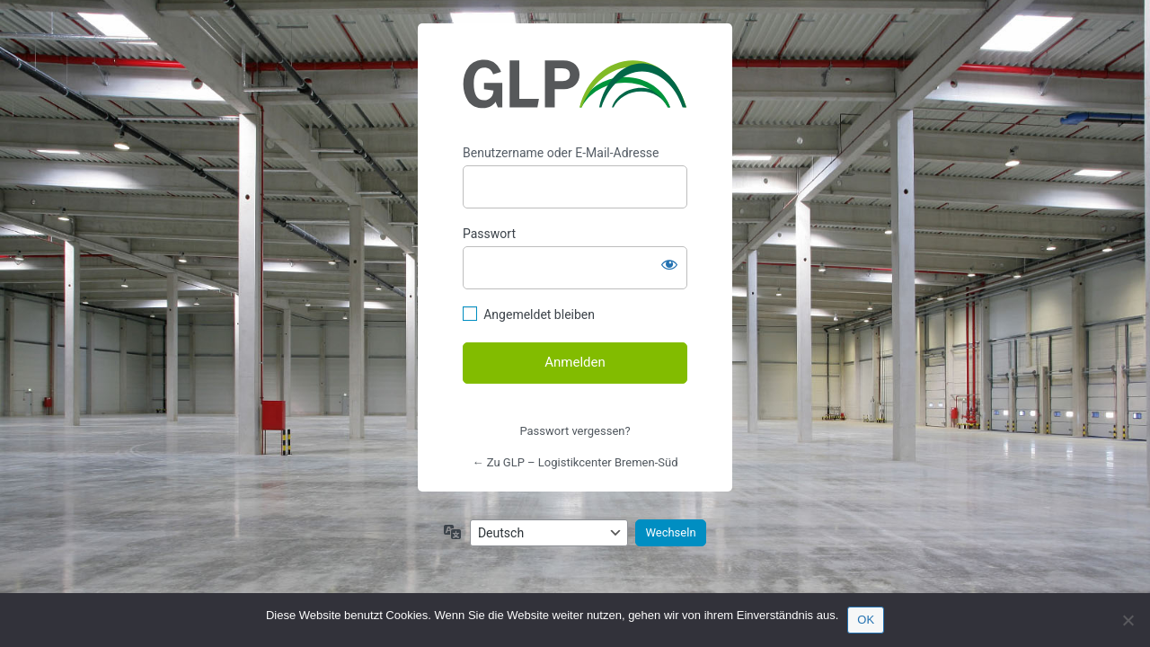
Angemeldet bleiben (539, 314)
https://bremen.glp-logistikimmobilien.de (575, 84)
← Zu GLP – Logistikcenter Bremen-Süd (575, 462)
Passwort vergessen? (574, 431)
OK (865, 619)
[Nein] (1128, 620)
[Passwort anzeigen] (669, 264)
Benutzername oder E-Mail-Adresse (561, 153)
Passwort (489, 233)
